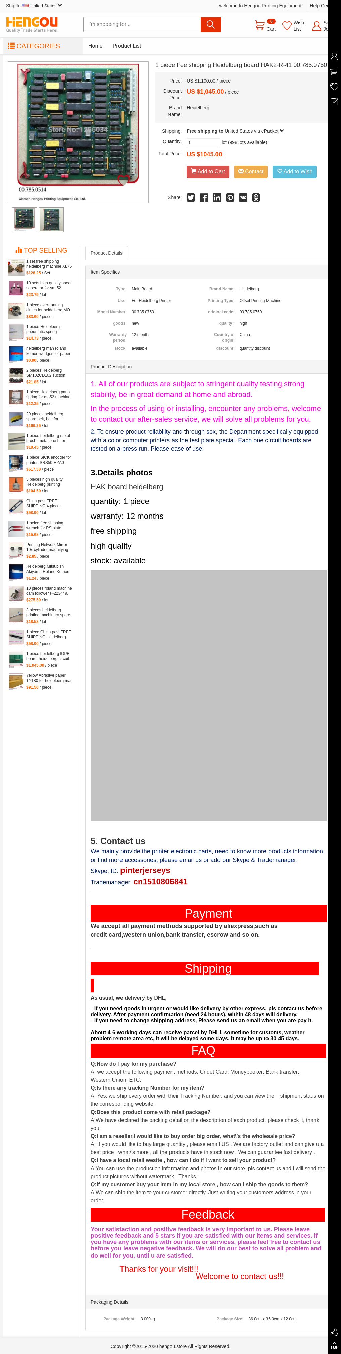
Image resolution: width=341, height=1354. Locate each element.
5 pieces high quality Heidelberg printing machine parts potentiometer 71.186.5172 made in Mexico (45, 482)
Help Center (322, 5)
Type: (121, 289)
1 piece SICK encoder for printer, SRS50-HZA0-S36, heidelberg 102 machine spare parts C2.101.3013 (48, 460)
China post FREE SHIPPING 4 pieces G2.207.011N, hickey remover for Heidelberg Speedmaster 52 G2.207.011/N (46, 504)
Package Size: (229, 1319)
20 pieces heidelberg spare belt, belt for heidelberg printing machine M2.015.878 (45, 417)
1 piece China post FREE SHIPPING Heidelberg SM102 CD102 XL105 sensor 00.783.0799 (48, 635)
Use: (122, 300)
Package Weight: (119, 1319)
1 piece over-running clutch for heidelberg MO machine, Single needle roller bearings (48, 308)
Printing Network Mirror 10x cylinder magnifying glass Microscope (47, 547)
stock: (121, 348)
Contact (251, 171)
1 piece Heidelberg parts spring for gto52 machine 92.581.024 (48, 395)
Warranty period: (118, 337)
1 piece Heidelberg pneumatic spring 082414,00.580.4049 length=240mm (44, 329)
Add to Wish (294, 171)
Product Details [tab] (107, 253)
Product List (127, 46)
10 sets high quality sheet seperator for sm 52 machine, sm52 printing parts (48, 286)
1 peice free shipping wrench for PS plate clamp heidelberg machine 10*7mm (44, 526)
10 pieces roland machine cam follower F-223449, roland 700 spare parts (49, 591)
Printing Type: (221, 300)
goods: (120, 323)
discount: (225, 348)
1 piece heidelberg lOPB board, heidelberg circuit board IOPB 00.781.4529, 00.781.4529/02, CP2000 (49, 656)
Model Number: (112, 312)
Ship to (34, 5)
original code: (221, 312)
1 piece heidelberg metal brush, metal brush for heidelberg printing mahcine (48, 438)
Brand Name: (222, 289)
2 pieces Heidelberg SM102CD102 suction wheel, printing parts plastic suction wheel (45, 373)
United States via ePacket (254, 131)
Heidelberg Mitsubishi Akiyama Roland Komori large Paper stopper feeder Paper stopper (47, 569)
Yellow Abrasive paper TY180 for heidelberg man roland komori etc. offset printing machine (49, 678)
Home (95, 46)
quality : (227, 323)
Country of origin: (224, 337)
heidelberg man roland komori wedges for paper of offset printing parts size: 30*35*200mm (48, 351)
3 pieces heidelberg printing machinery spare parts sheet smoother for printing (48, 613)
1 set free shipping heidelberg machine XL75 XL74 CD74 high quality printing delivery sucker (49, 264)
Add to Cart (208, 171)
